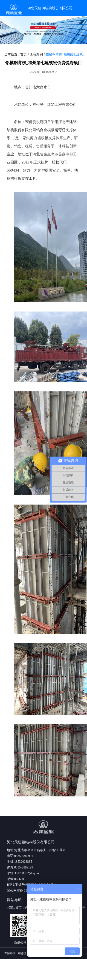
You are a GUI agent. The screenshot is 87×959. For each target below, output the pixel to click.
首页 (23, 54)
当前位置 (10, 54)
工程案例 (36, 54)
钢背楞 (60, 130)
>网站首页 (14, 908)
